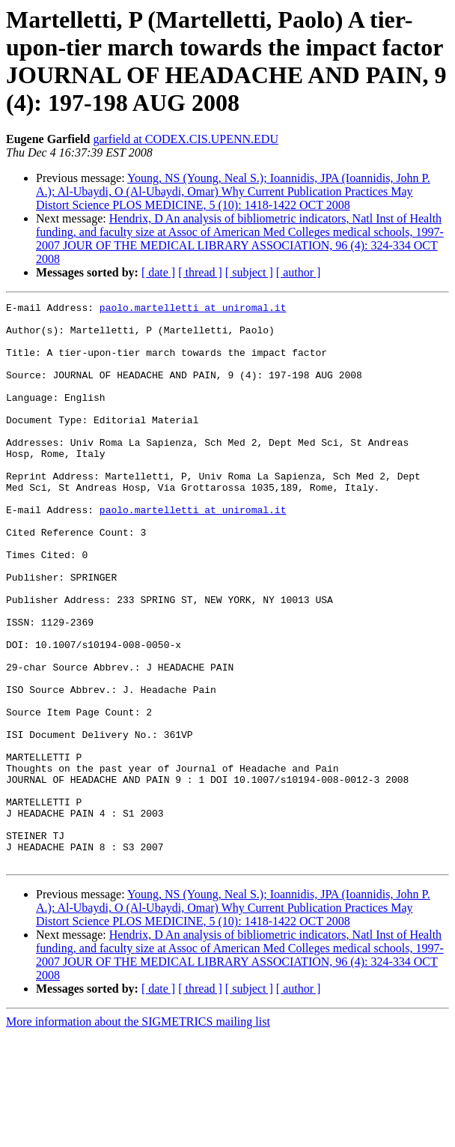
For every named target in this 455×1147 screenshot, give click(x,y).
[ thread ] (200, 272)
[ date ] (158, 272)
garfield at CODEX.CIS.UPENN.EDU (185, 139)
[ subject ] (249, 272)
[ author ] (298, 272)
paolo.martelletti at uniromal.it (193, 309)
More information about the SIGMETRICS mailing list (138, 1134)
